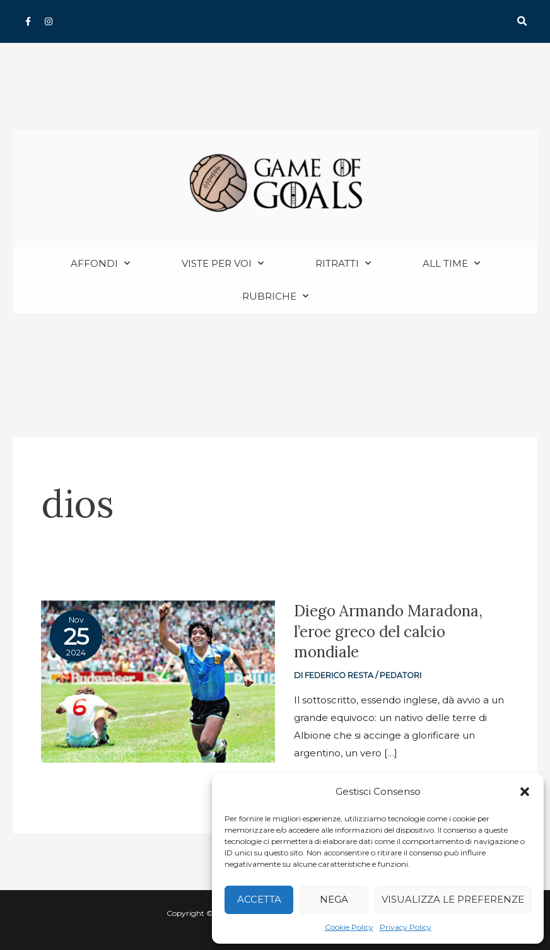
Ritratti (343, 264)
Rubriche (275, 297)
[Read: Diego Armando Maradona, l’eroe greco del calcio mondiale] (158, 681)
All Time (451, 264)
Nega (334, 899)
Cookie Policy (349, 927)
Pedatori (403, 676)
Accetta (259, 899)
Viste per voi (223, 264)
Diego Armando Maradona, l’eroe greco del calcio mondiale (393, 631)
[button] (524, 791)
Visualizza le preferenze (453, 899)
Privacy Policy (405, 927)
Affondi (100, 264)
